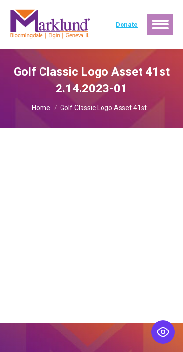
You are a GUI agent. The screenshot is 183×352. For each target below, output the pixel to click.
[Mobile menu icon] (160, 24)
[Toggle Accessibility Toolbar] (163, 332)
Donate (127, 24)
